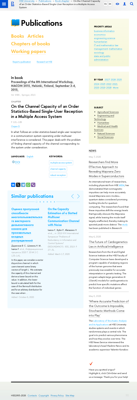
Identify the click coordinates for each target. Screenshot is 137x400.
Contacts (32, 395)
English (30, 156)
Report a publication (22, 61)
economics (99, 34)
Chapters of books (30, 44)
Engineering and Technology (104, 117)
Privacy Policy (57, 395)
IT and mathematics (104, 45)
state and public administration (102, 57)
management (101, 48)
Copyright (44, 395)
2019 (102, 87)
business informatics (104, 31)
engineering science (104, 38)
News (92, 151)
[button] (36, 202)
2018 (108, 87)
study (125, 224)
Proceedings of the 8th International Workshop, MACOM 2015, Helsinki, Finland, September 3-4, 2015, (43, 86)
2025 (119, 79)
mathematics (115, 48)
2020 (96, 87)
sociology (99, 52)
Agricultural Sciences (108, 111)
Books (17, 36)
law (116, 45)
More (115, 87)
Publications (41, 22)
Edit (127, 395)
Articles (35, 36)
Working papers (28, 51)
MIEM (121, 185)
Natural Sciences (106, 133)
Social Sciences (105, 137)
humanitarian (100, 41)
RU (105, 4)
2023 (102, 84)
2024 (96, 84)
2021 (115, 84)
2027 (107, 79)
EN (110, 4)
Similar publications (32, 196)
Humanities (103, 122)
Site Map (69, 395)
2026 (113, 79)
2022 (108, 84)
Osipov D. (15, 126)
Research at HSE (44, 61)
